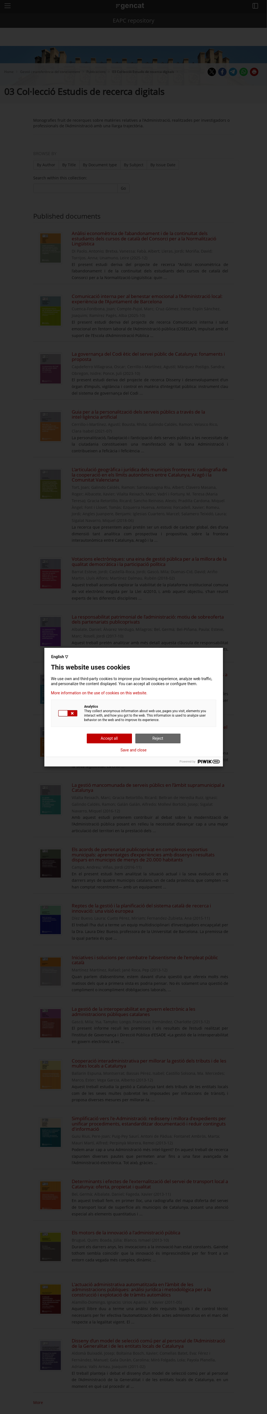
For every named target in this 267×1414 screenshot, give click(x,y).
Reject (157, 738)
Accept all (109, 738)
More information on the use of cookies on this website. (99, 693)
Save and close (134, 750)
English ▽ (59, 657)
